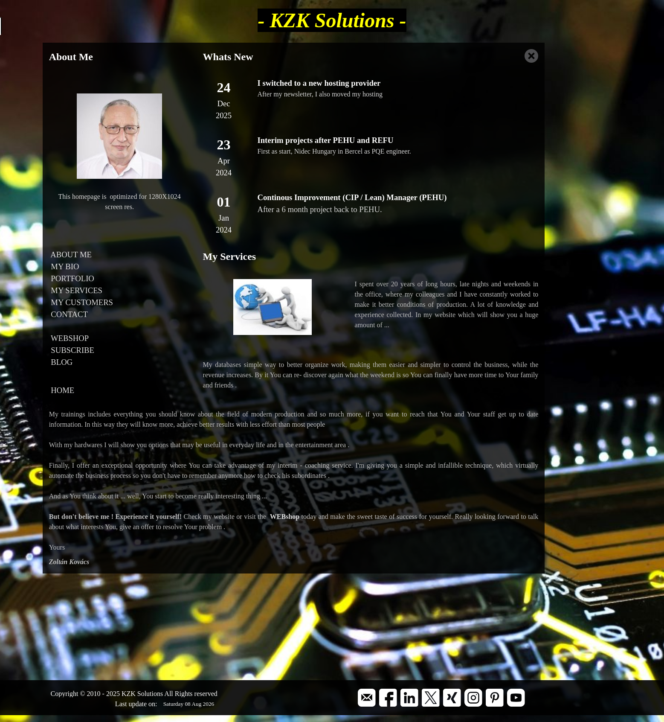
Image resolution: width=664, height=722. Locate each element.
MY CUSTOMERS (81, 302)
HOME (62, 390)
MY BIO (64, 266)
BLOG (60, 362)
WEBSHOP (69, 338)
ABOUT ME (70, 254)
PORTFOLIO (71, 278)
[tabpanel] (119, 56)
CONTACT (68, 314)
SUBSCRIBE (71, 350)
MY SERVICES (75, 290)
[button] (367, 692)
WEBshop (284, 516)
